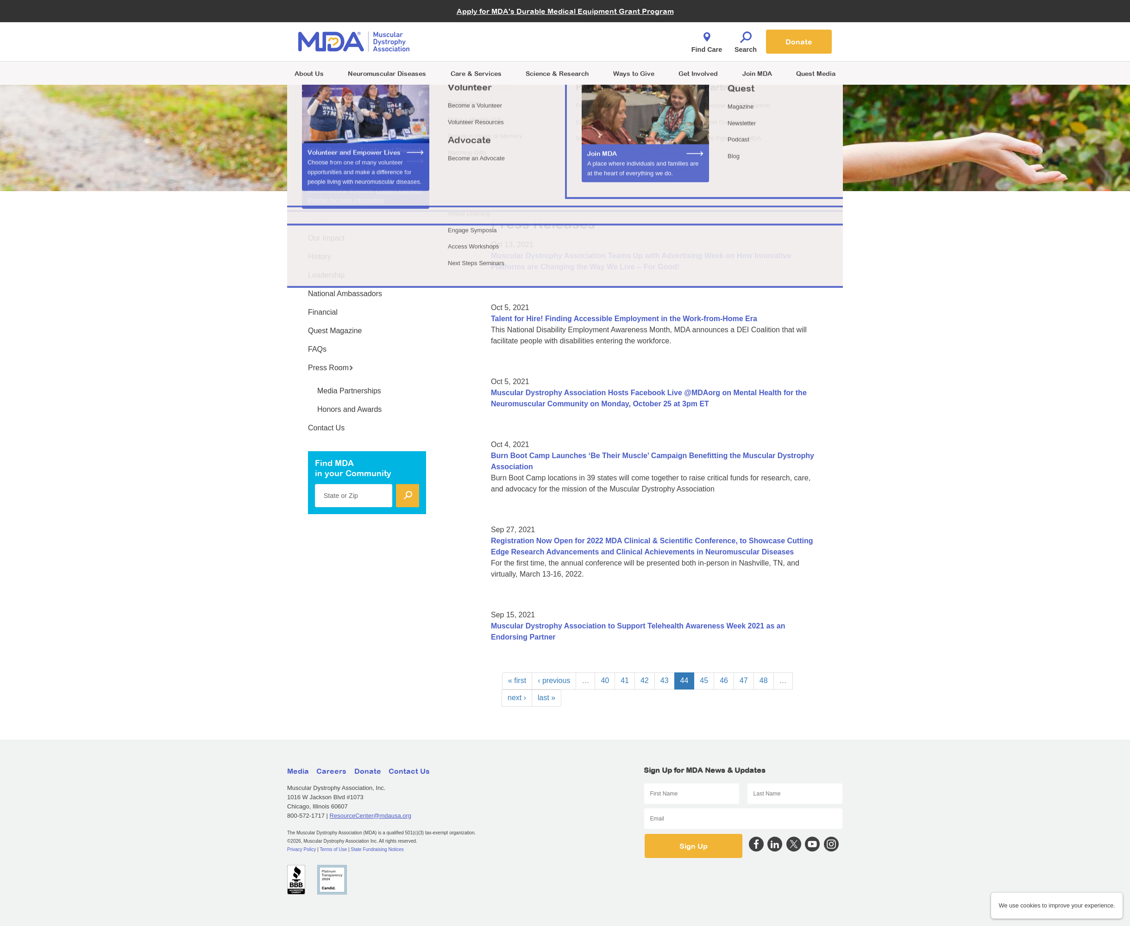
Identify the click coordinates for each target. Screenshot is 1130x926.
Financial (323, 312)
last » (546, 698)
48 (764, 680)
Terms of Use (333, 849)
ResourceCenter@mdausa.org (371, 815)
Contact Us (326, 428)
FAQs (317, 349)
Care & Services (476, 73)
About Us (309, 73)
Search (745, 39)
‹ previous (554, 680)
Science (557, 73)
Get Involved (698, 73)
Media (298, 771)
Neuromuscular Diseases (387, 73)
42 (644, 680)
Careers (331, 771)
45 (704, 680)
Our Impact (326, 238)
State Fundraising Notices (377, 849)
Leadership (326, 275)
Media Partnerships (349, 391)
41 (625, 680)
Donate (798, 41)
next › (517, 698)
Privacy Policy (301, 849)
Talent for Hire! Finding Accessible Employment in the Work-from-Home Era (624, 319)
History (319, 257)
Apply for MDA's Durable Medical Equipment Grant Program (565, 11)
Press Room (330, 368)
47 (744, 680)
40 (605, 680)
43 (664, 680)
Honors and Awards (349, 409)
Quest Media (815, 73)
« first (517, 680)
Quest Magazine (335, 331)
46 (724, 680)
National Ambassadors (345, 294)
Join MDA (757, 73)
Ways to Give (633, 73)
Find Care (706, 39)
